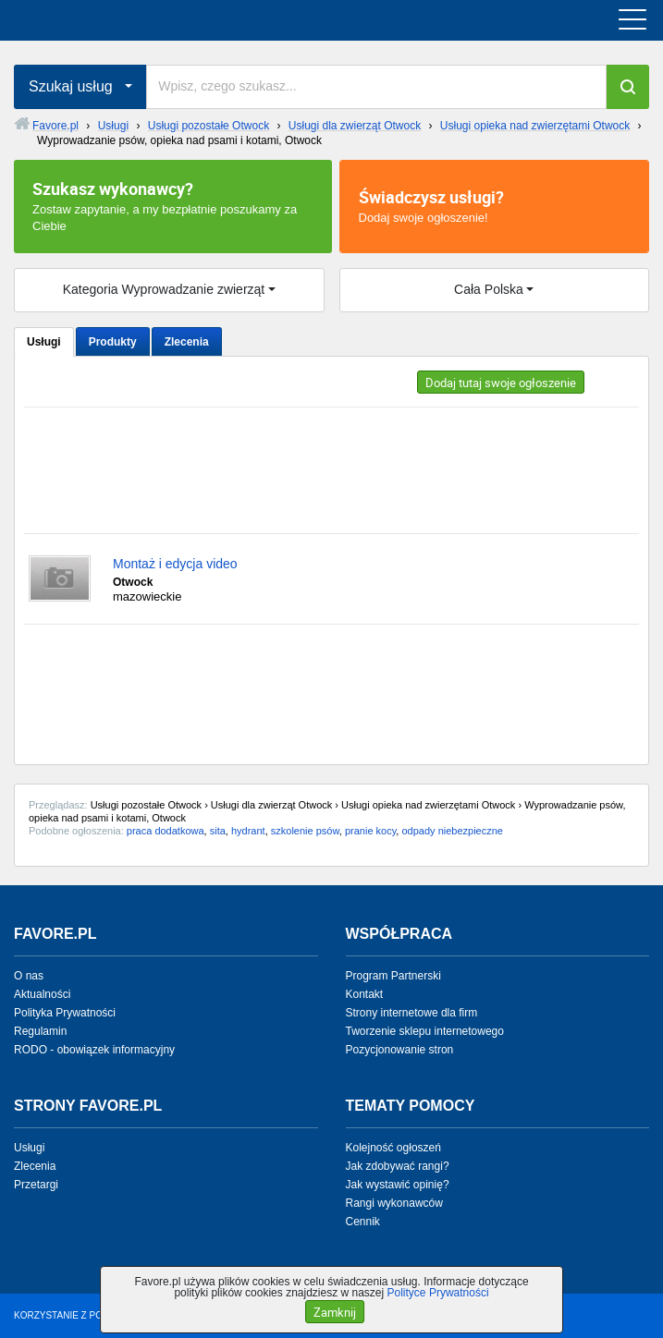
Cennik (363, 1221)
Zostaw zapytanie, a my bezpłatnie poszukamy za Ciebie (172, 205)
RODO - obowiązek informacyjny (94, 1049)
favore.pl (128, 20)
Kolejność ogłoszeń (393, 1147)
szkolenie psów (305, 830)
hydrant (248, 830)
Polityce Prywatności (438, 1292)
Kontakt (365, 994)
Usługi (44, 341)
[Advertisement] (331, 470)
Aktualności (42, 994)
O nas (28, 975)
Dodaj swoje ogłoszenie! (495, 205)
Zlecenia (187, 341)
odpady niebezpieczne (451, 830)
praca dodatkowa (165, 830)
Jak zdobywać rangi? (397, 1166)
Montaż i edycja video (175, 563)
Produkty (113, 341)
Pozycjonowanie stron (400, 1049)
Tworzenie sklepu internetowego (425, 1031)
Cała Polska (488, 289)
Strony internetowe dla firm (412, 1012)
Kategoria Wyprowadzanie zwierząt (164, 289)
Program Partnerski (393, 975)
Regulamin (40, 1031)
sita (218, 830)
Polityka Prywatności (65, 1012)
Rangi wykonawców (394, 1203)
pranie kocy (370, 830)
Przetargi (36, 1184)
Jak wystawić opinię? (397, 1184)
